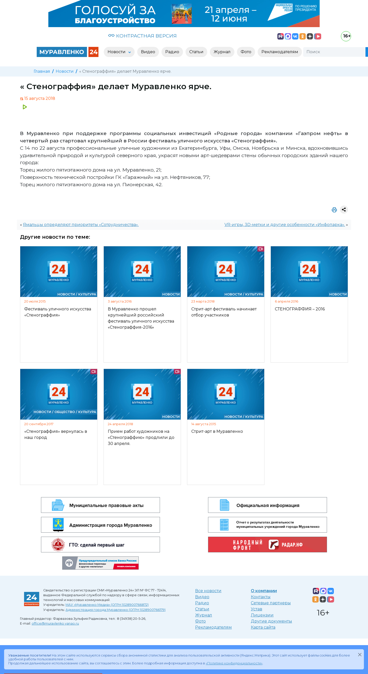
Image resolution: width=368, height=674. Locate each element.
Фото (200, 621)
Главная (42, 71)
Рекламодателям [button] (279, 51)
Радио (202, 603)
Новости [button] (117, 51)
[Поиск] (334, 52)
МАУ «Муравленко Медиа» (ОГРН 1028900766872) (107, 605)
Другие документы (271, 621)
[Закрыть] (360, 654)
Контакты (261, 596)
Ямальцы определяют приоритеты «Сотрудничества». (81, 224)
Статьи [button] (196, 51)
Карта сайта (263, 627)
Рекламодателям (213, 627)
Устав (256, 609)
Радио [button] (172, 51)
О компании (264, 590)
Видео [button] (148, 51)
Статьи (202, 609)
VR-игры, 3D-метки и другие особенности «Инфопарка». (284, 224)
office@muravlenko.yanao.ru (55, 623)
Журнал (203, 615)
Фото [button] (246, 51)
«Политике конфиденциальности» (234, 663)
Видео (202, 596)
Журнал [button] (222, 51)
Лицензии (262, 615)
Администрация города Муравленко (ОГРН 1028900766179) (116, 610)
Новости (65, 71)
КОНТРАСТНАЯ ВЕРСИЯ (142, 36)
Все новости (208, 590)
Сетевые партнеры (271, 603)
